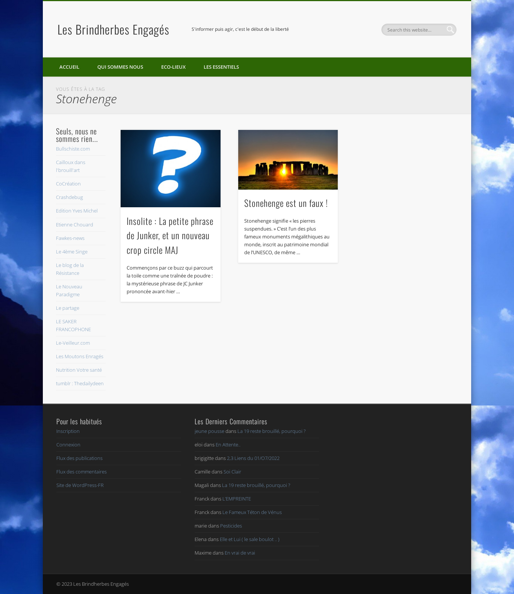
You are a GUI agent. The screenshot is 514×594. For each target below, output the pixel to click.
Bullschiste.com (73, 148)
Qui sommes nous (120, 66)
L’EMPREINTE (236, 498)
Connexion (68, 444)
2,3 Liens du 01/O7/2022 (253, 458)
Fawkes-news (70, 238)
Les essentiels (221, 66)
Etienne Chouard (74, 224)
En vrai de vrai (240, 552)
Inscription (68, 431)
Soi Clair (232, 471)
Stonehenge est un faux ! (286, 203)
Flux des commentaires (81, 471)
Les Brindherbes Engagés (113, 29)
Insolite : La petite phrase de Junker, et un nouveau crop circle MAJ (170, 235)
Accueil (69, 66)
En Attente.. (228, 444)
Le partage (67, 308)
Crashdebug (69, 197)
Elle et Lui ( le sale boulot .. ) (250, 539)
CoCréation (68, 183)
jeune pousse (209, 431)
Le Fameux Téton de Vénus (252, 512)
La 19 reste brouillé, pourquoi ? (271, 431)
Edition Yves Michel (77, 210)
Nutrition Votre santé (79, 369)
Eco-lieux (173, 66)
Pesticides (231, 525)
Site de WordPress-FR (80, 485)
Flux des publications (79, 458)
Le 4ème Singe (72, 251)
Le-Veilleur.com (73, 342)
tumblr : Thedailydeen (80, 383)
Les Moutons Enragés (79, 356)
